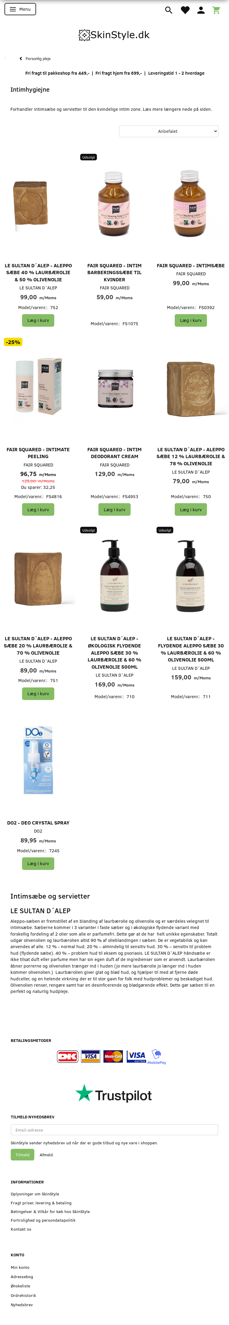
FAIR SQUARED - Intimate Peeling (38, 453)
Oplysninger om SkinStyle (35, 1194)
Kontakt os (21, 1229)
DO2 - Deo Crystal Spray (38, 822)
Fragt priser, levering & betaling (41, 1203)
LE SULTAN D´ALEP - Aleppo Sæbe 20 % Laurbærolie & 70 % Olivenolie (38, 645)
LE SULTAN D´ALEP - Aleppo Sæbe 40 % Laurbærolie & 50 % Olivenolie (38, 272)
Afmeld (46, 1154)
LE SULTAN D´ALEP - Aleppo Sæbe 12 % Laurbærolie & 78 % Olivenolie (191, 456)
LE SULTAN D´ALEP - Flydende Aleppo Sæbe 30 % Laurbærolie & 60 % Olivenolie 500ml (191, 649)
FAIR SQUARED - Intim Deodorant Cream (114, 453)
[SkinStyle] (114, 34)
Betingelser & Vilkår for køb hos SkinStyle (50, 1211)
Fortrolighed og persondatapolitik (43, 1220)
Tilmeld (23, 1154)
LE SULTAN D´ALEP (38, 288)
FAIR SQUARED (114, 288)
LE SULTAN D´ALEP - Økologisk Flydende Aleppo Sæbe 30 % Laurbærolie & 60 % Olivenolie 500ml (114, 652)
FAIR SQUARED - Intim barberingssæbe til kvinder (114, 272)
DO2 (38, 831)
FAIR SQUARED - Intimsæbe (191, 265)
